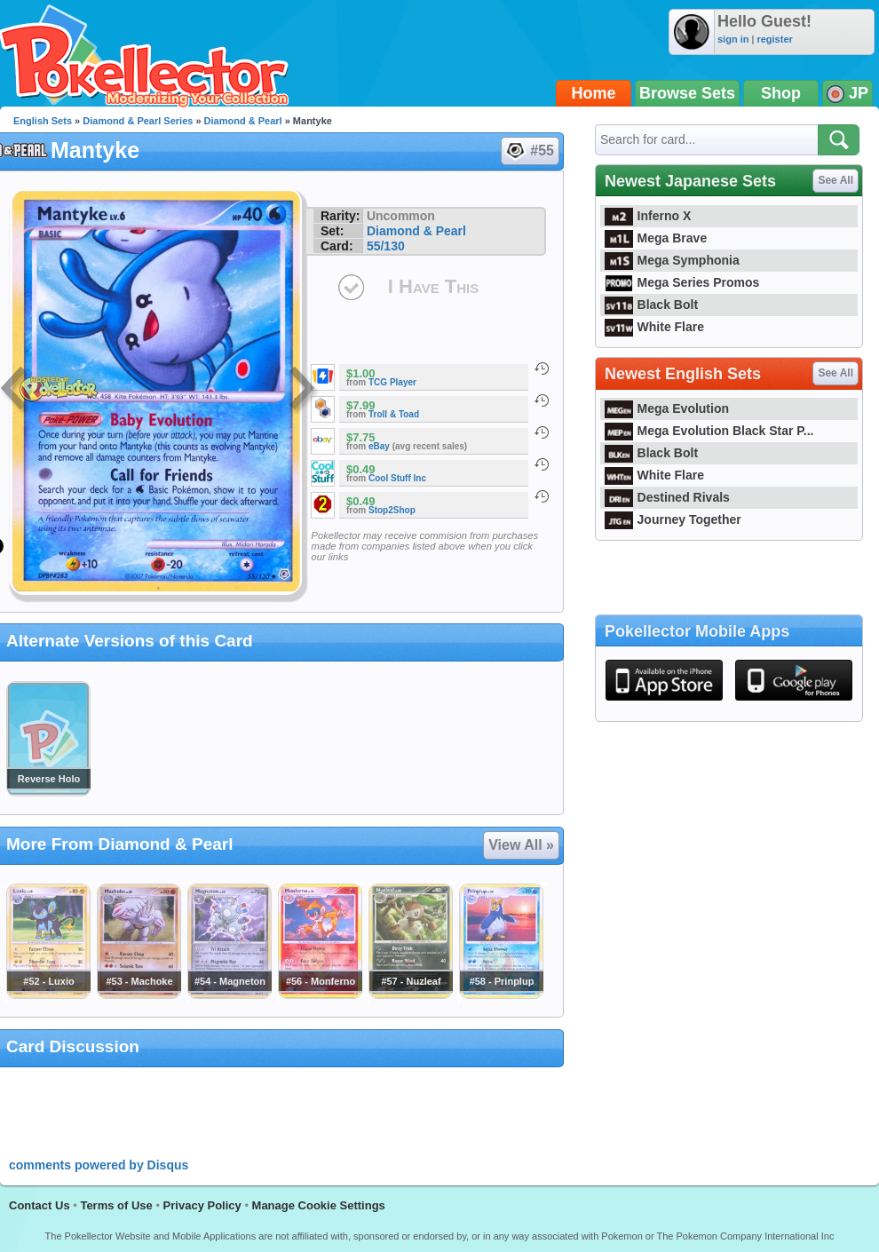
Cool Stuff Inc (397, 478)
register (774, 39)
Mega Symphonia (672, 260)
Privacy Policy (202, 1205)
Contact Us (39, 1205)
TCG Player (392, 382)
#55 (529, 151)
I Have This (433, 286)
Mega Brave (656, 238)
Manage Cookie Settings (318, 1205)
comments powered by (98, 1165)
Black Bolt (651, 304)
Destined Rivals (667, 497)
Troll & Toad (393, 414)
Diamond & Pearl (243, 120)
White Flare (654, 327)
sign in (732, 39)
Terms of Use (116, 1205)
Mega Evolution (667, 408)
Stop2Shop (392, 510)
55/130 (386, 246)
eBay (379, 446)
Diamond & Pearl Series (138, 120)
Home (594, 93)
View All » (521, 844)
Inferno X (648, 216)
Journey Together (673, 519)
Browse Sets (687, 93)
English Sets (42, 120)
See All (835, 180)
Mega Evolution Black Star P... (709, 431)
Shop (781, 93)
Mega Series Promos (682, 282)
